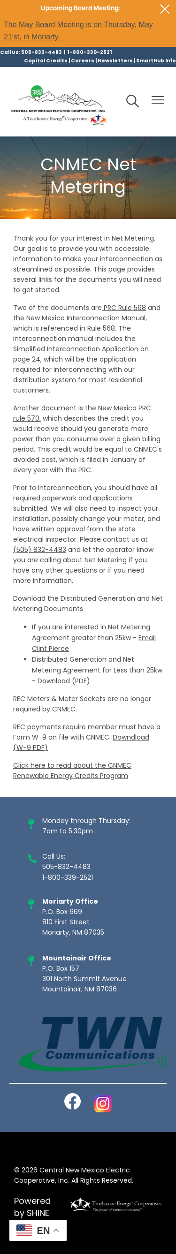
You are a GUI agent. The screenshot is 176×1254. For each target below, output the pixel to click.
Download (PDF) (64, 681)
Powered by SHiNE (32, 1208)
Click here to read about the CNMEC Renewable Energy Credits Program (72, 771)
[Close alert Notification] (165, 9)
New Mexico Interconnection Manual (85, 318)
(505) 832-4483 (39, 550)
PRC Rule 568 (125, 308)
